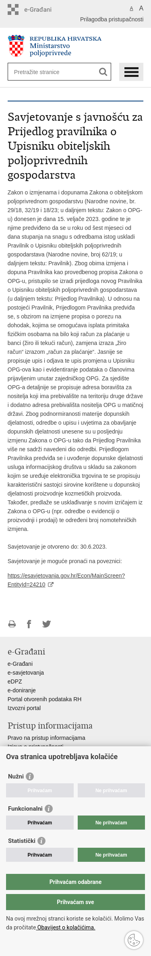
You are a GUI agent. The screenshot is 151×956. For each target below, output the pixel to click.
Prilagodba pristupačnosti (111, 19)
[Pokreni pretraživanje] (103, 72)
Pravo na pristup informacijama (46, 738)
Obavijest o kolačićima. (65, 927)
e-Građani (20, 664)
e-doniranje (22, 690)
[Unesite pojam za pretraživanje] (43, 71)
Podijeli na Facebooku (29, 624)
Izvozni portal (24, 708)
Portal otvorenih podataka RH (45, 699)
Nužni (16, 776)
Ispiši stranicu (12, 624)
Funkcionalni (25, 808)
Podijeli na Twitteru (46, 624)
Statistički (21, 841)
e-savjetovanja (26, 672)
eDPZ (15, 681)
